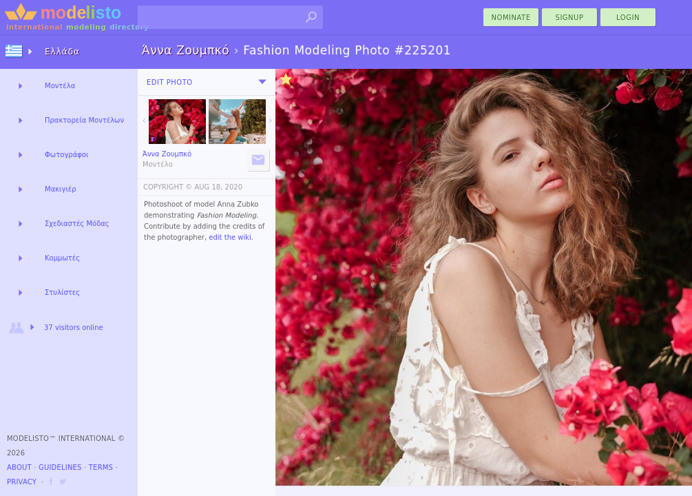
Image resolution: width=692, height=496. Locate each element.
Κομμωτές (62, 258)
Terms (101, 467)
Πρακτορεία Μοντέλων (84, 120)
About (19, 467)
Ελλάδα (62, 51)
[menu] (262, 82)
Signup (570, 17)
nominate (511, 17)
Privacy (21, 482)
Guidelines (60, 467)
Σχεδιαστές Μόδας (77, 223)
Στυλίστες (62, 292)
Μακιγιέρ (60, 189)
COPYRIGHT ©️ (167, 187)
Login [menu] (628, 17)
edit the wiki (230, 237)
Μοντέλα (60, 86)
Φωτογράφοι (66, 154)
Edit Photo (170, 82)
